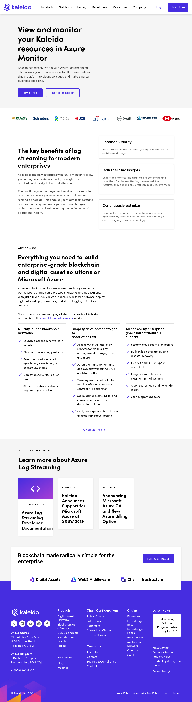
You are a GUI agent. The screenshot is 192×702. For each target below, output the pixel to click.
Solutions (65, 7)
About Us (92, 652)
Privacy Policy (122, 693)
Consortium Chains (99, 630)
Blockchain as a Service (66, 626)
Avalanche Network (134, 643)
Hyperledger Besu (135, 622)
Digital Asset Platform (65, 618)
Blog (60, 663)
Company (139, 7)
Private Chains (96, 635)
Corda (131, 655)
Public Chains (95, 616)
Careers (92, 657)
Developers (99, 7)
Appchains (93, 625)
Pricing (81, 7)
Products (47, 7)
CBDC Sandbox (67, 633)
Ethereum (133, 616)
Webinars (63, 667)
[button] (47, 7)
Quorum (132, 650)
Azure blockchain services (57, 318)
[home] (17, 7)
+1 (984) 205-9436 (22, 670)
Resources (120, 7)
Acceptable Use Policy (146, 693)
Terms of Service (171, 693)
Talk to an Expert (62, 93)
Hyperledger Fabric (135, 631)
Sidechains (94, 621)
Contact (92, 666)
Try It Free (30, 93)
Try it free (178, 7)
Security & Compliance (101, 661)
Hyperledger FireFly (65, 639)
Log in (160, 7)
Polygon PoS (135, 637)
